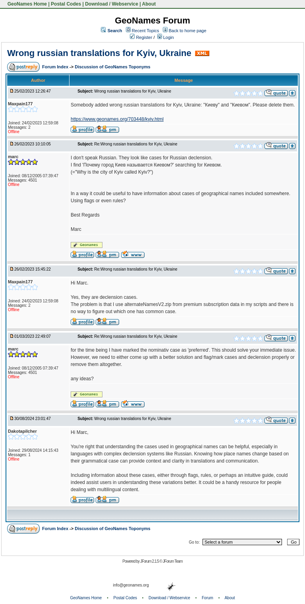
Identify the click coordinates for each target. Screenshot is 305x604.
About (149, 4)
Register (141, 37)
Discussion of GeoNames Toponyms (113, 66)
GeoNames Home (26, 4)
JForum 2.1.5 (150, 561)
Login (165, 37)
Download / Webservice (111, 4)
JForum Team (173, 561)
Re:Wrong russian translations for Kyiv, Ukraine (135, 144)
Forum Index (55, 66)
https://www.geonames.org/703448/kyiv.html (117, 119)
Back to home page (188, 30)
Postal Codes (66, 4)
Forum (207, 598)
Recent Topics (145, 30)
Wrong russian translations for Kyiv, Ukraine (99, 53)
